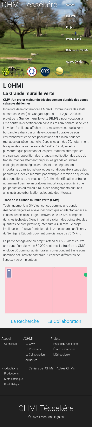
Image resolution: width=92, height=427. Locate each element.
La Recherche (25, 321)
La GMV (30, 343)
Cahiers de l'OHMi (77, 50)
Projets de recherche (65, 343)
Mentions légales (52, 417)
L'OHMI (70, 16)
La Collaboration (64, 321)
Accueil (70, 4)
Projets (70, 27)
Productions (73, 38)
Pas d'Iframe (46, 289)
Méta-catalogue (13, 378)
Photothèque (12, 384)
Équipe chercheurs (64, 349)
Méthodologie (61, 354)
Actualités (31, 360)
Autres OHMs (74, 61)
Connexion (10, 343)
